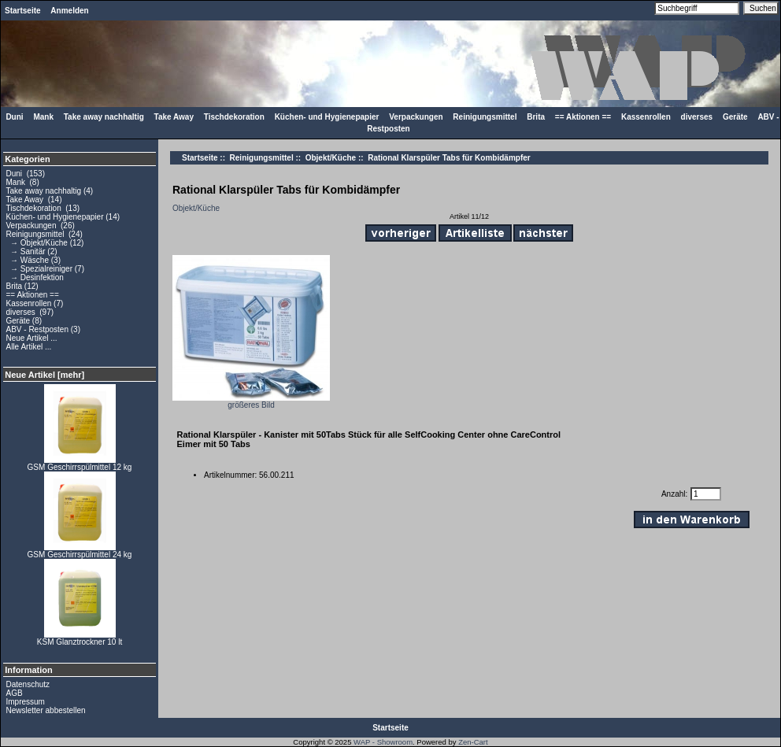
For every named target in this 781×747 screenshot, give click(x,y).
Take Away (174, 117)
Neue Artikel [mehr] (44, 374)
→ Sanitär (26, 251)
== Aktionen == (583, 117)
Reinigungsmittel (262, 157)
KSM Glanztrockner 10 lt (79, 638)
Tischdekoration (234, 117)
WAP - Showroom (383, 742)
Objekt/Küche (330, 157)
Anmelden (69, 10)
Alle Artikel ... (29, 346)
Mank (43, 117)
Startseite (23, 10)
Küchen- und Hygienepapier (327, 117)
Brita (536, 117)
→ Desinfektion (35, 277)
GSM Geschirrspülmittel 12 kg (80, 463)
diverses (697, 117)
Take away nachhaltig (104, 117)
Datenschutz (28, 684)
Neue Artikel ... (31, 338)
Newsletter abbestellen (46, 710)
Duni (14, 117)
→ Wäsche (27, 260)
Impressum (25, 701)
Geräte (735, 117)
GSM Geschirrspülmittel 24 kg (80, 551)
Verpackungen (415, 117)
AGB (14, 693)
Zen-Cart (472, 742)
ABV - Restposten (37, 329)
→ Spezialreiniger (39, 268)
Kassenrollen (646, 117)
